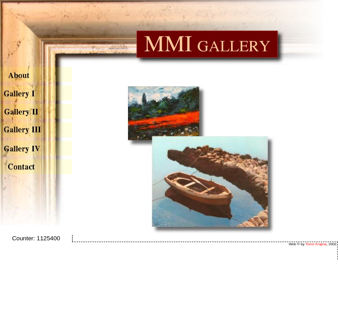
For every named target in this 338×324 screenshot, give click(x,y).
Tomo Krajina (316, 244)
